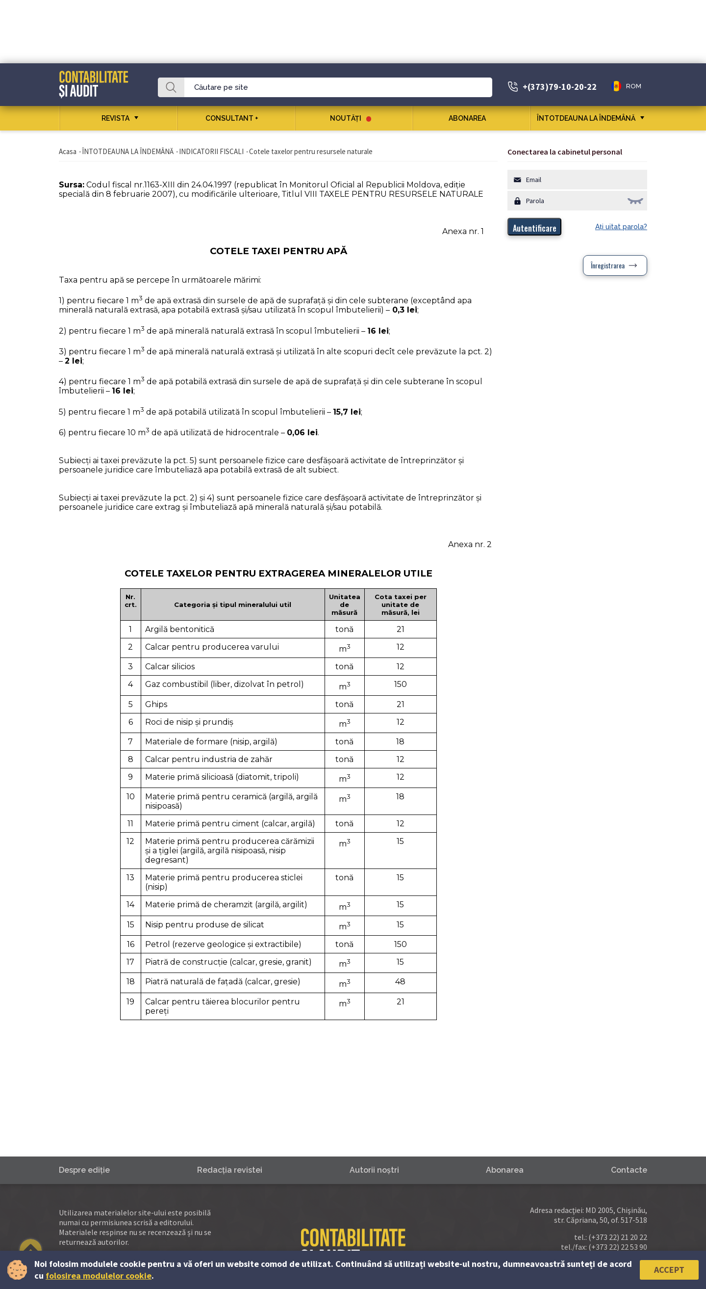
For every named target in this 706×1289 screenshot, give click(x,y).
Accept (669, 1269)
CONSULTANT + (235, 118)
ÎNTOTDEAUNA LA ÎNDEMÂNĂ (586, 118)
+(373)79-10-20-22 (560, 86)
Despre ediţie (84, 1170)
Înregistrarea (608, 265)
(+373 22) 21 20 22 (617, 1237)
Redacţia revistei (229, 1170)
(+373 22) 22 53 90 (617, 1247)
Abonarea (471, 118)
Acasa (67, 151)
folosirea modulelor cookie (98, 1275)
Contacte (629, 1170)
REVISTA (115, 118)
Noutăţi (350, 118)
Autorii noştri (374, 1170)
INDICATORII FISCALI (211, 151)
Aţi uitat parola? (621, 227)
